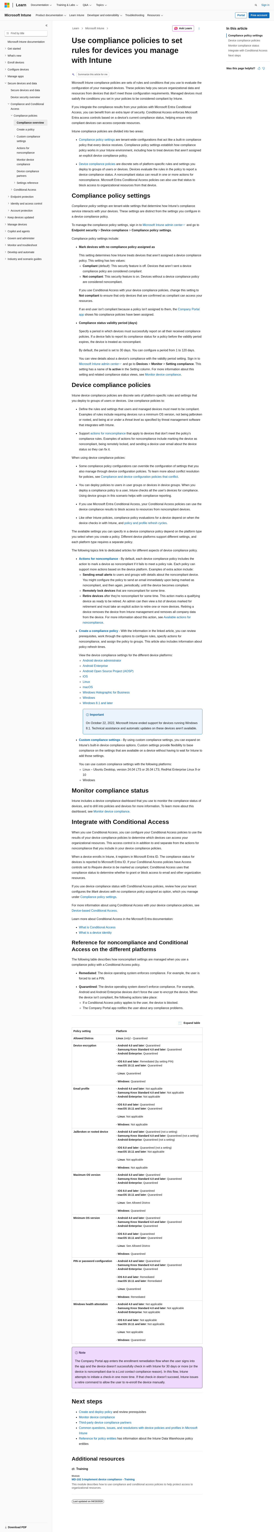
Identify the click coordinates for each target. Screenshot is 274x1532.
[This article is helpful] (259, 68)
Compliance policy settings (97, 139)
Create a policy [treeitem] (25, 129)
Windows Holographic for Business (106, 692)
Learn (75, 28)
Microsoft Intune (94, 28)
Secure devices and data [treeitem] (25, 90)
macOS (88, 687)
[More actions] (199, 28)
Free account (259, 15)
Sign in (265, 4)
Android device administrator (102, 660)
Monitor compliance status (243, 45)
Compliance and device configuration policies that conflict (139, 476)
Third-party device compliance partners (105, 1422)
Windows (89, 697)
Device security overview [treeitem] (25, 97)
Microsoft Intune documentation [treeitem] (26, 41)
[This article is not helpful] (263, 68)
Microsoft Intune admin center (163, 225)
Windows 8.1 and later (98, 703)
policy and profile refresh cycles (145, 523)
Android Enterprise (95, 665)
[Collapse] (47, 25)
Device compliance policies (97, 164)
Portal (241, 15)
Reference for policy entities (97, 1438)
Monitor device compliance (163, 374)
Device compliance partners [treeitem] (28, 174)
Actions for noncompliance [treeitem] (26, 150)
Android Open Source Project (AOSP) (108, 671)
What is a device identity (95, 932)
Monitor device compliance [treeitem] (25, 162)
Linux (86, 681)
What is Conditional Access (97, 927)
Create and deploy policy (95, 1412)
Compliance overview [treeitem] (30, 122)
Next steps (234, 55)
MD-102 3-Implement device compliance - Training (103, 1479)
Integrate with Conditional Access (247, 50)
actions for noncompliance (108, 433)
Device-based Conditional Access (94, 910)
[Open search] (256, 5)
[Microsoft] (7, 5)
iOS (85, 676)
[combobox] (26, 33)
